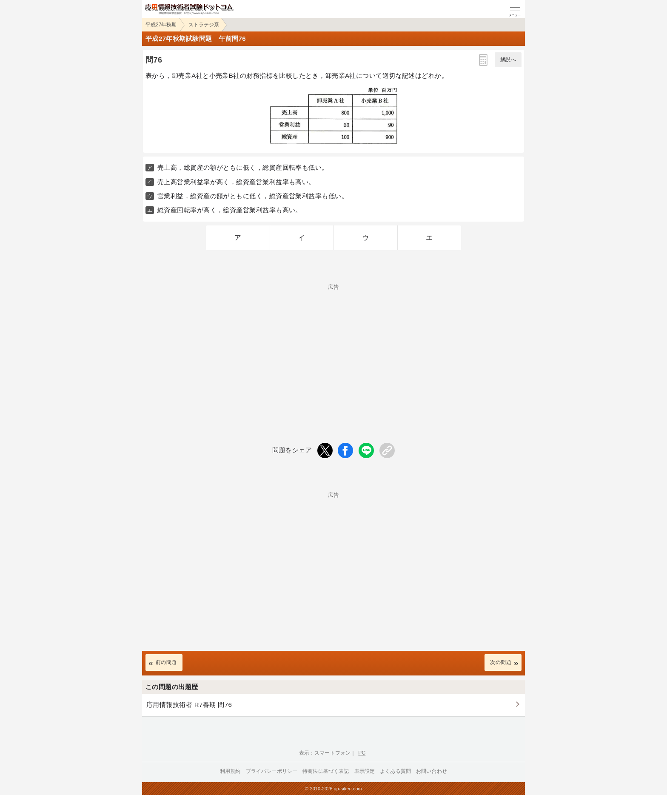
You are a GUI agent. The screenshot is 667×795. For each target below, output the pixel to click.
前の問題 (166, 662)
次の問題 (500, 662)
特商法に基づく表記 (325, 771)
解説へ (508, 60)
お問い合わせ (431, 771)
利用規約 (230, 771)
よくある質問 (395, 771)
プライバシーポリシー (272, 771)
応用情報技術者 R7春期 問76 (189, 704)
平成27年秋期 (161, 25)
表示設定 (364, 771)
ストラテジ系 (203, 25)
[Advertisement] (333, 349)
